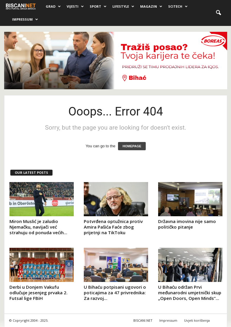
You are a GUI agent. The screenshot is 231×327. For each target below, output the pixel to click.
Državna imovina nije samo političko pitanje (187, 224)
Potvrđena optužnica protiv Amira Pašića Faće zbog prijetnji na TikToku (113, 226)
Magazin (151, 6)
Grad (53, 6)
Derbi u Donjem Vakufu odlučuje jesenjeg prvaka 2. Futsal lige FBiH (38, 292)
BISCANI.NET (143, 320)
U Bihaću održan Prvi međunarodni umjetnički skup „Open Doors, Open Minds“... (189, 292)
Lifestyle (123, 6)
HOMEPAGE (131, 146)
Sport (98, 6)
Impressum (25, 19)
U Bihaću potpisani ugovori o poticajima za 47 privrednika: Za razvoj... (115, 292)
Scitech (178, 6)
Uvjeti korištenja (197, 320)
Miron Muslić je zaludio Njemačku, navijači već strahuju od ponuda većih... (38, 226)
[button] (218, 12)
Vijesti (75, 6)
